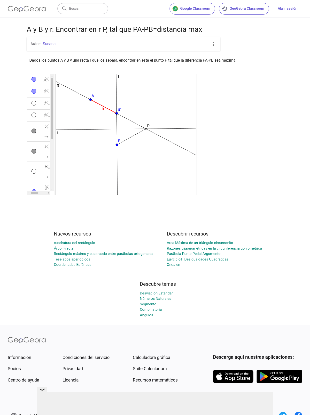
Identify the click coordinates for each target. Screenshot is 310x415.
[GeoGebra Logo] (27, 9)
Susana (49, 43)
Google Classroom (191, 9)
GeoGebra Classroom (243, 9)
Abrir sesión (287, 8)
